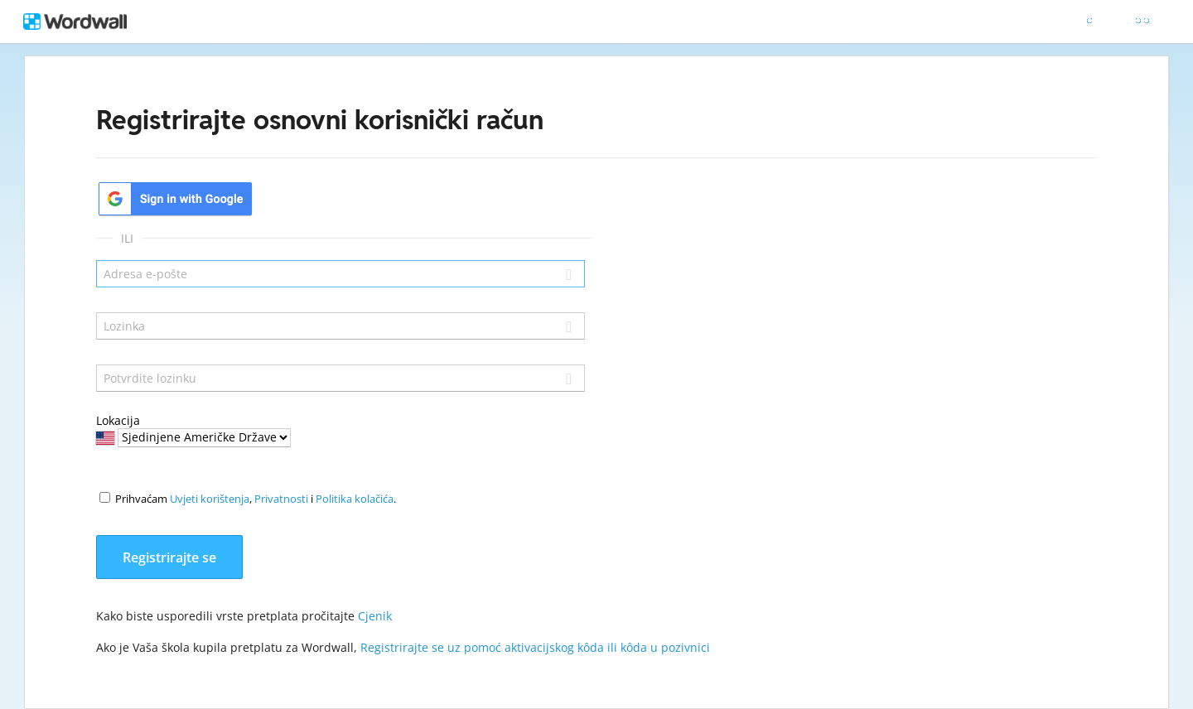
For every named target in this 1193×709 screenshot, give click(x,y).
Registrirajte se (169, 557)
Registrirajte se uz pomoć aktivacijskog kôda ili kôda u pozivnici (535, 647)
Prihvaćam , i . (255, 498)
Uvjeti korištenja (209, 498)
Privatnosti (281, 498)
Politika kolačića (355, 498)
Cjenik (375, 616)
